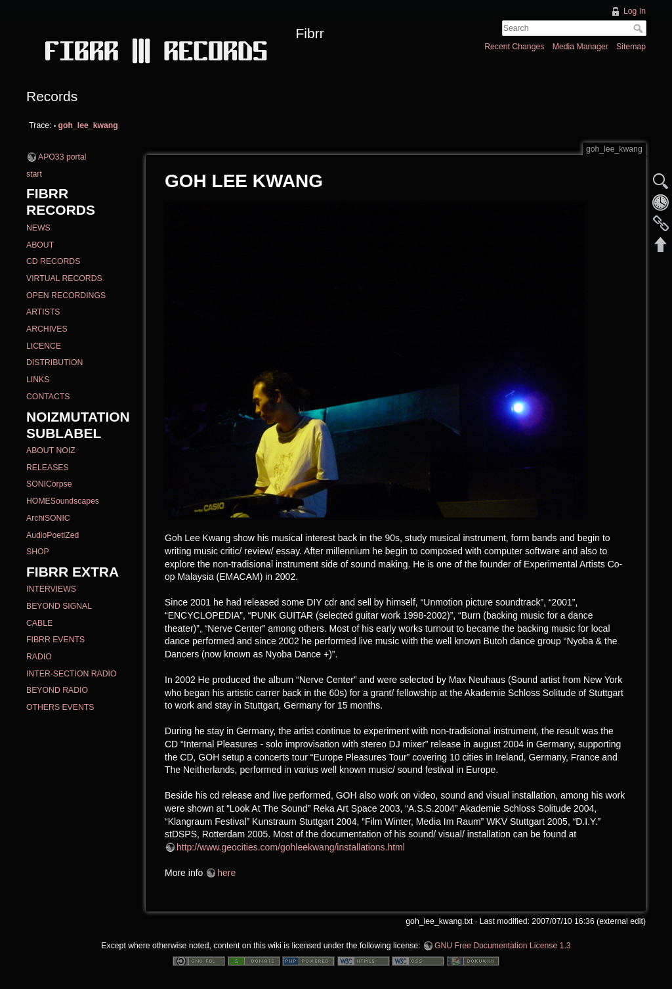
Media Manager (580, 46)
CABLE (39, 623)
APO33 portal (62, 157)
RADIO (39, 656)
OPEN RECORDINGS (66, 295)
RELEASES (47, 467)
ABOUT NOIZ (50, 450)
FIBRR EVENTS (55, 639)
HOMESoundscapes (62, 501)
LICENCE (43, 346)
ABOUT (40, 245)
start (34, 174)
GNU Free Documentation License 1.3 (502, 945)
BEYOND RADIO (57, 690)
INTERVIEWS (51, 589)
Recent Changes (514, 46)
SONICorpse (49, 484)
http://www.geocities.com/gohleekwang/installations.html (291, 847)
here (226, 873)
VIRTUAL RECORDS (64, 278)
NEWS (38, 227)
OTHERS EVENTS (60, 707)
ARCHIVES (47, 329)
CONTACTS (48, 396)
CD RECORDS (53, 261)
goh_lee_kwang (88, 125)
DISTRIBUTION (54, 362)
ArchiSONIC (48, 518)
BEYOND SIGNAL (59, 606)
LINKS (37, 379)
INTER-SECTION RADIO (71, 673)
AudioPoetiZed (52, 535)
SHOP (37, 551)
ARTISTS (43, 312)
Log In (634, 11)
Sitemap (631, 46)
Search (639, 28)
